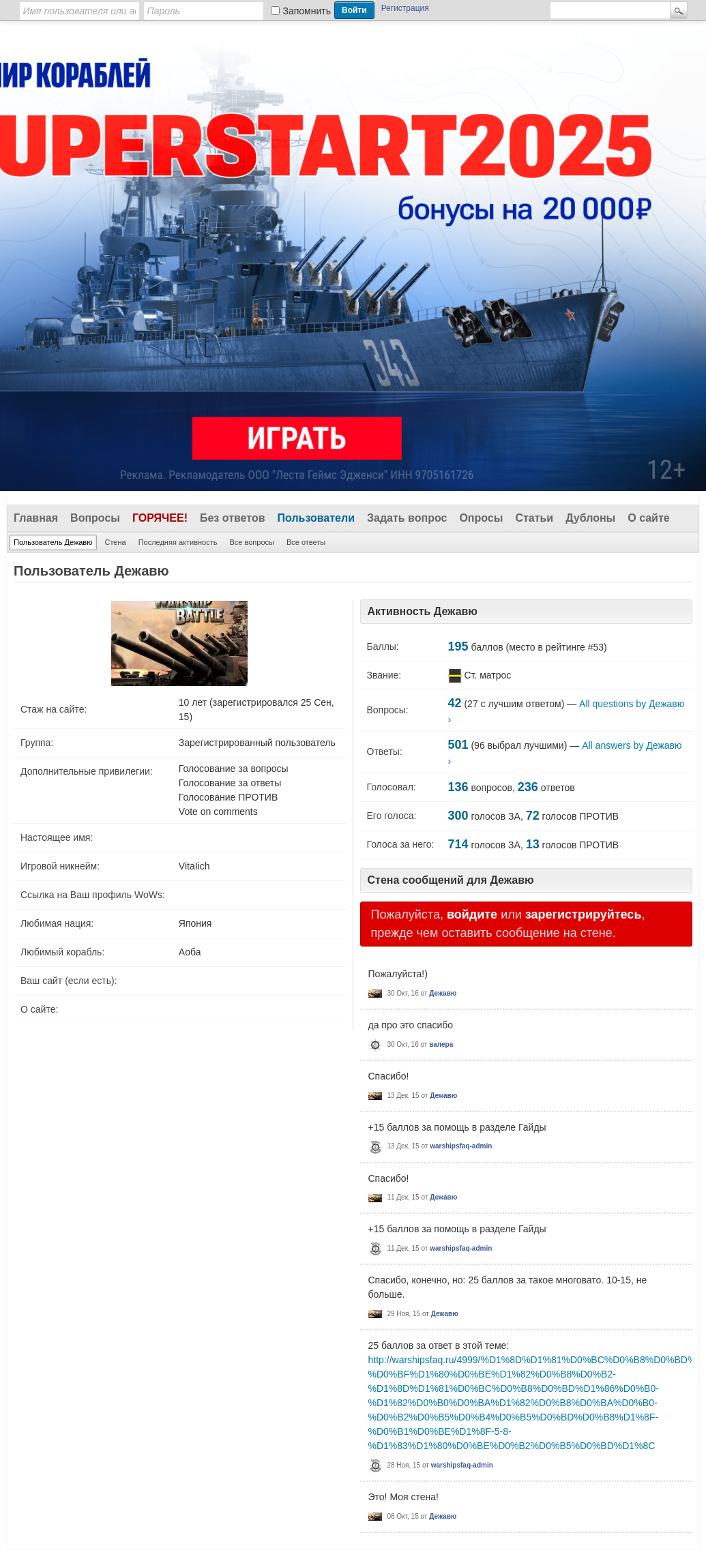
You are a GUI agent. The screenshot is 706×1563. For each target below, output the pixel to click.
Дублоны (590, 518)
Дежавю (442, 993)
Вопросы (95, 518)
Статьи (534, 518)
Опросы (481, 518)
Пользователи (316, 518)
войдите (472, 914)
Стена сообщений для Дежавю (451, 880)
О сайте (648, 518)
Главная (36, 518)
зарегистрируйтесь (583, 914)
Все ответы (305, 542)
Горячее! (160, 518)
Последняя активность (178, 542)
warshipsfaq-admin (461, 1146)
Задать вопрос (407, 518)
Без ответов (232, 518)
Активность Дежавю (423, 611)
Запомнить (307, 11)
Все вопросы (251, 542)
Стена (115, 542)
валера (441, 1044)
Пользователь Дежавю (53, 542)
